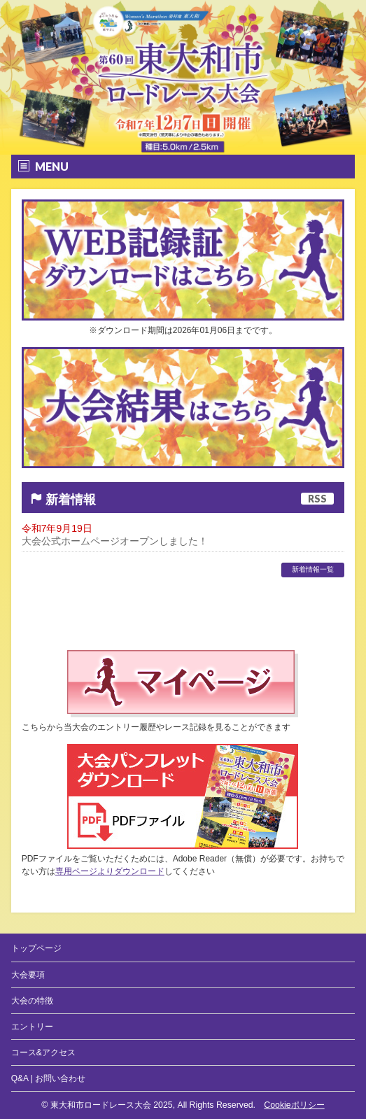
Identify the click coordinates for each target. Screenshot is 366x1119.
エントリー (32, 1027)
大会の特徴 (32, 1001)
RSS (317, 499)
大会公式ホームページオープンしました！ (115, 541)
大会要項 (28, 975)
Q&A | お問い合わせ (48, 1078)
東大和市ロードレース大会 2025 (111, 1105)
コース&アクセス (43, 1052)
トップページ (36, 948)
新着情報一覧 (313, 569)
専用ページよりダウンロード (109, 871)
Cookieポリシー (294, 1105)
